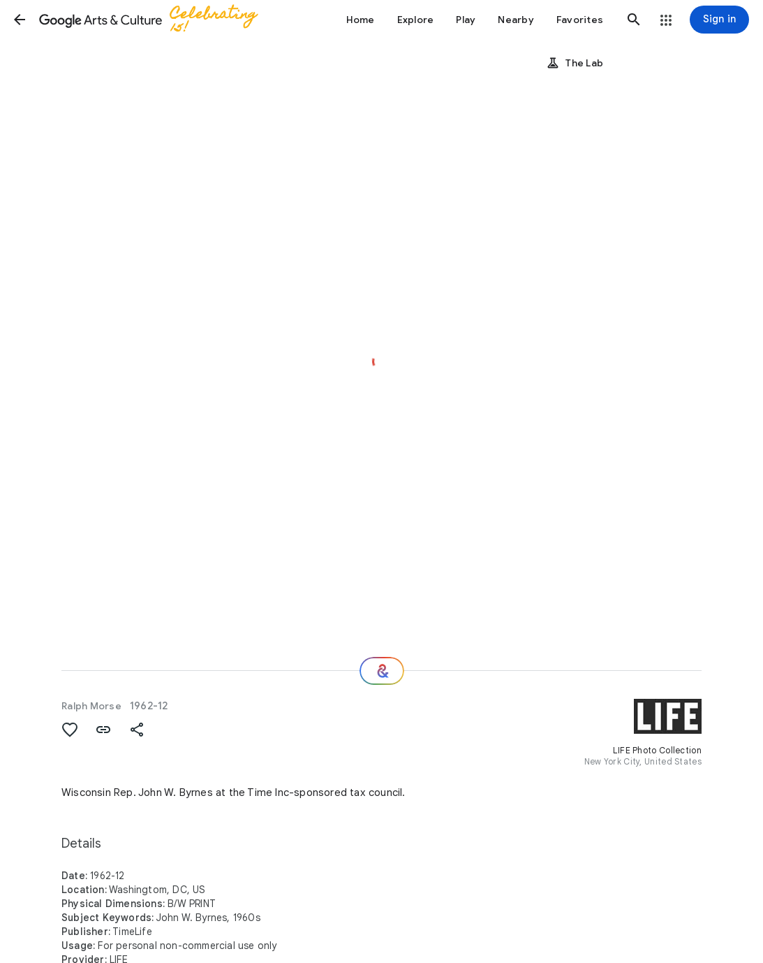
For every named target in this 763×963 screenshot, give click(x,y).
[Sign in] (719, 20)
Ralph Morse (91, 706)
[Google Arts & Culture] (157, 19)
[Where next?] (382, 671)
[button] (19, 19)
